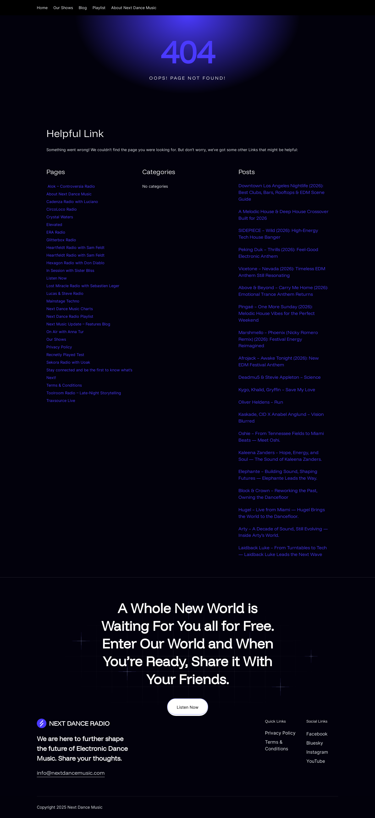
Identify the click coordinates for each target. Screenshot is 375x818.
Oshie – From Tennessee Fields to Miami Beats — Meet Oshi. (281, 436)
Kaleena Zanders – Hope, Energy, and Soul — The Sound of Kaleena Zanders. (280, 456)
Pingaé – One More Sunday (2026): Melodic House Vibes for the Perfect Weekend (276, 313)
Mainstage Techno (62, 301)
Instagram (317, 752)
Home (42, 7)
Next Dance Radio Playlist (69, 316)
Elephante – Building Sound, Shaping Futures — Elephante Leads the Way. (277, 474)
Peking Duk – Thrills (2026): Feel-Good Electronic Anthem (278, 253)
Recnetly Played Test (65, 354)
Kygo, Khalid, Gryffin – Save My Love (276, 389)
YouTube (315, 761)
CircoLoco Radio (61, 209)
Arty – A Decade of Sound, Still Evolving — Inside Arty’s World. (283, 532)
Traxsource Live (60, 400)
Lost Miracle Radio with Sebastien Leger (82, 285)
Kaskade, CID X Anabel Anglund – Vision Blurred (281, 417)
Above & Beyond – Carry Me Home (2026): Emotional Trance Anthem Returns (283, 291)
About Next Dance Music (69, 194)
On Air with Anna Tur (65, 331)
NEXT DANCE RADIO (79, 723)
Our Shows (56, 339)
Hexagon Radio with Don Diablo (75, 262)
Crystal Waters (60, 216)
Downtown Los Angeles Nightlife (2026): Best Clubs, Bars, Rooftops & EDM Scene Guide (281, 192)
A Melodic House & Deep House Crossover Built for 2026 (283, 215)
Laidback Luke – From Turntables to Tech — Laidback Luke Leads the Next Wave (282, 551)
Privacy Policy (59, 347)
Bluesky (314, 743)
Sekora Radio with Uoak (68, 362)
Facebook (316, 733)
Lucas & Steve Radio (64, 293)
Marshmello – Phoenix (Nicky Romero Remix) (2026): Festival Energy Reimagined (278, 339)
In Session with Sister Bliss (70, 270)
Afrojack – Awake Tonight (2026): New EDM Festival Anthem (278, 361)
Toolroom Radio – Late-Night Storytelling (83, 392)
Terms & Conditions (64, 385)
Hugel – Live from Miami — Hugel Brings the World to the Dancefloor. (281, 513)
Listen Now (56, 278)
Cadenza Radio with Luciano (72, 201)
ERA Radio (55, 232)
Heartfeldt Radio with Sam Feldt (75, 247)
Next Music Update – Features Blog (78, 324)
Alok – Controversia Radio (70, 186)
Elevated (54, 224)
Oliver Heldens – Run (260, 402)
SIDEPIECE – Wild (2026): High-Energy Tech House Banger (278, 233)
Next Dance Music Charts (69, 308)
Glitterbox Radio (61, 239)
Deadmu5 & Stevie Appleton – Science (279, 377)
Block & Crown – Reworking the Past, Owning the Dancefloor (277, 494)
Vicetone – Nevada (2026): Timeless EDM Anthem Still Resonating (281, 272)
